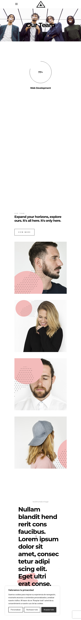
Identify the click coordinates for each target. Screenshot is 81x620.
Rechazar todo (32, 610)
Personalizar (16, 610)
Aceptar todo (49, 610)
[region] (32, 600)
